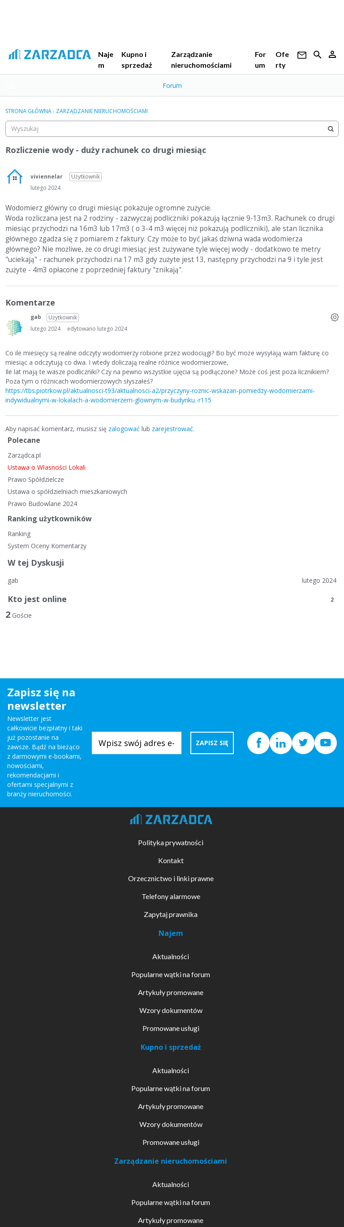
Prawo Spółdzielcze (36, 479)
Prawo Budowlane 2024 (42, 503)
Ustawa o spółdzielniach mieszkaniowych (67, 491)
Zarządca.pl (24, 455)
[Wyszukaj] (330, 129)
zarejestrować (172, 428)
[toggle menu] (10, 85)
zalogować (124, 428)
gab (35, 317)
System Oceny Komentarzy (47, 545)
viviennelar (46, 176)
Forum (172, 85)
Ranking (19, 533)
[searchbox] (172, 129)
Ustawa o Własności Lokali (47, 467)
